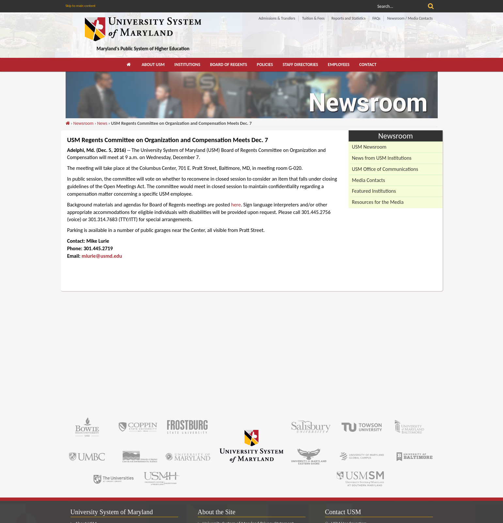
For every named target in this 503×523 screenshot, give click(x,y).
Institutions (187, 64)
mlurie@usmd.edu (102, 256)
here (236, 205)
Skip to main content (81, 6)
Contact (368, 64)
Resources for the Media (377, 202)
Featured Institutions (374, 191)
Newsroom (83, 123)
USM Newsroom (369, 147)
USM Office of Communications (385, 169)
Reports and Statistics (349, 18)
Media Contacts (368, 180)
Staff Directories (300, 64)
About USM (153, 64)
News (102, 123)
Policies (265, 64)
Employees (338, 64)
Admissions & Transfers (277, 18)
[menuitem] (129, 65)
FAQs (376, 18)
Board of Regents (228, 64)
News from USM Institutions (382, 158)
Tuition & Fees (313, 18)
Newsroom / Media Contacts (409, 18)
